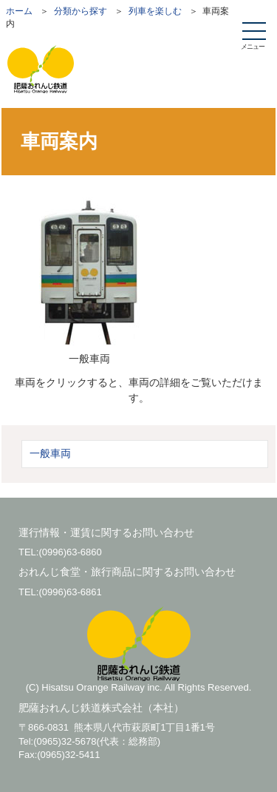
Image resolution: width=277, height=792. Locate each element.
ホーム (19, 11)
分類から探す (80, 11)
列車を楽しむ (155, 11)
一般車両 (50, 453)
